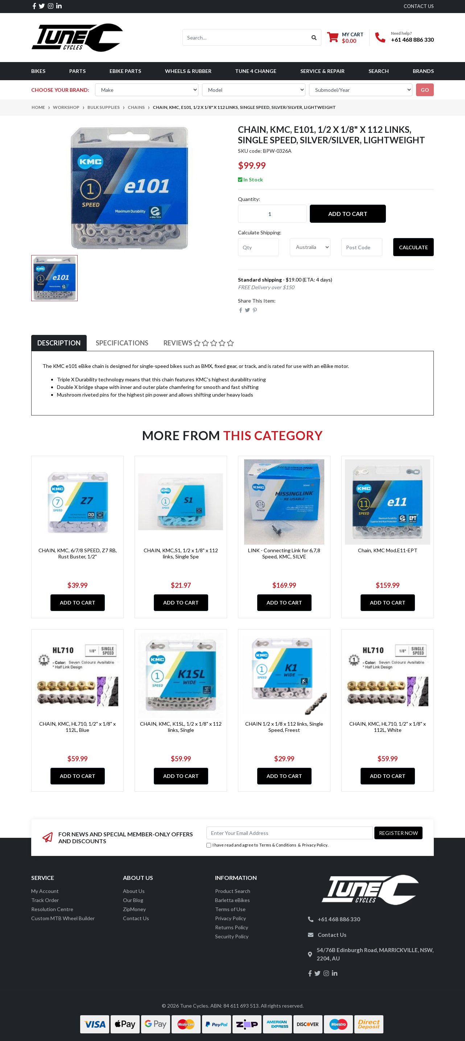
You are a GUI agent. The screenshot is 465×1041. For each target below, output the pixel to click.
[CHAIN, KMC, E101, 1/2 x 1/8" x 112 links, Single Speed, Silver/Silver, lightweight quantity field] (272, 214)
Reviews (199, 343)
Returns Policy (231, 927)
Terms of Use (230, 909)
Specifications (122, 343)
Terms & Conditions (277, 845)
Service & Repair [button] (322, 71)
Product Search (232, 891)
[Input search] (245, 37)
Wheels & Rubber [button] (188, 71)
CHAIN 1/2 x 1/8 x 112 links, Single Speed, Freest (284, 727)
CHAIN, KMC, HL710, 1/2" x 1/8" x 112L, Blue (77, 727)
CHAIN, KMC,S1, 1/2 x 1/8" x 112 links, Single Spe (181, 553)
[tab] (59, 343)
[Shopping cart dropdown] (345, 37)
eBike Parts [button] (125, 71)
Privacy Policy (315, 845)
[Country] (310, 247)
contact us (419, 6)
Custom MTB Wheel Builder (63, 918)
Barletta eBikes (232, 900)
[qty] (258, 247)
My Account (45, 891)
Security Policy (231, 936)
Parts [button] (77, 71)
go (425, 90)
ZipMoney (134, 909)
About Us (134, 891)
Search (379, 71)
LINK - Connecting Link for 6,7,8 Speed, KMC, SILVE (284, 553)
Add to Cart (347, 213)
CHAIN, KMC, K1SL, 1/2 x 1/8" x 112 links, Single (181, 727)
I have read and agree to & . (267, 845)
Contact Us (136, 918)
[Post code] (361, 247)
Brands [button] (423, 71)
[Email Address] (289, 833)
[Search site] (314, 37)
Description (59, 343)
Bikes (38, 71)
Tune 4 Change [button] (255, 71)
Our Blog (133, 900)
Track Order (45, 900)
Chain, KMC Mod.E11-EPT (387, 550)
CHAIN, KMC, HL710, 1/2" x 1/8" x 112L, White (387, 727)
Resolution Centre (52, 909)
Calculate (413, 247)
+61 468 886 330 (412, 39)
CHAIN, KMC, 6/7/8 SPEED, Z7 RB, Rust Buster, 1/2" (77, 553)
